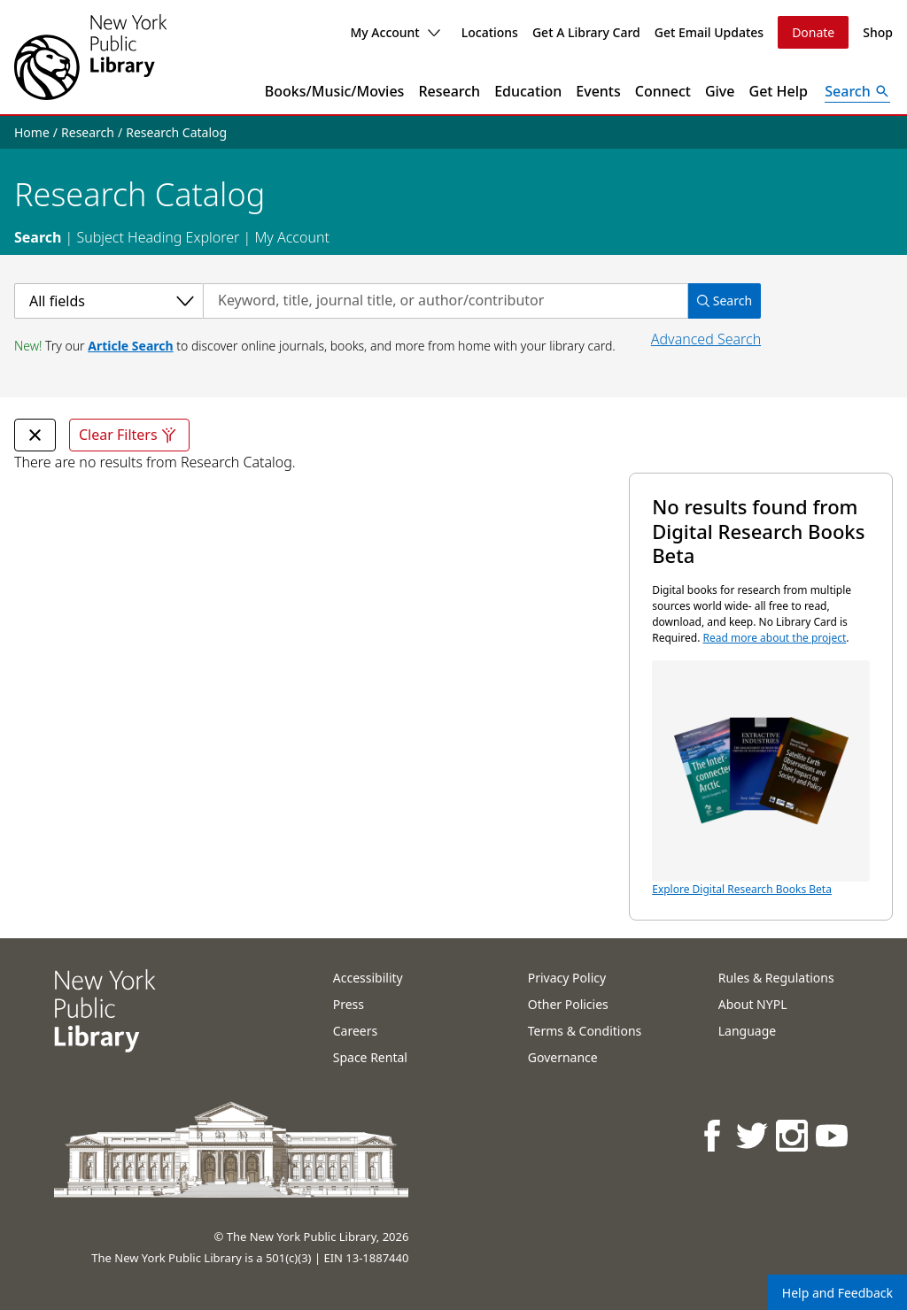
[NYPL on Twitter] (753, 1135)
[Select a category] (108, 301)
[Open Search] (857, 91)
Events (598, 91)
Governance (563, 1057)
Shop (878, 32)
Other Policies (568, 1004)
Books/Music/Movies (335, 91)
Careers (355, 1030)
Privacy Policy (567, 977)
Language (747, 1030)
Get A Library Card (586, 32)
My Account (394, 32)
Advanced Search (706, 339)
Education (528, 91)
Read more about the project (775, 637)
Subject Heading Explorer (157, 237)
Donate (813, 32)
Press (348, 1004)
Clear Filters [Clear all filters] (129, 435)
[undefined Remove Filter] (35, 435)
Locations (489, 32)
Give (720, 91)
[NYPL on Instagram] (793, 1135)
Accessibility (368, 977)
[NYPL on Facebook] (713, 1135)
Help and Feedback (837, 1292)
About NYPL (752, 1004)
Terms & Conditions (585, 1030)
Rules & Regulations (776, 977)
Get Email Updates (709, 32)
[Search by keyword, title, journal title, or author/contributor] (445, 301)
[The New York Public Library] (90, 57)
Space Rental (370, 1057)
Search (37, 237)
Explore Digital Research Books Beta (761, 778)
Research (449, 91)
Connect (663, 91)
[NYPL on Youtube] (833, 1135)
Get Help (779, 91)
